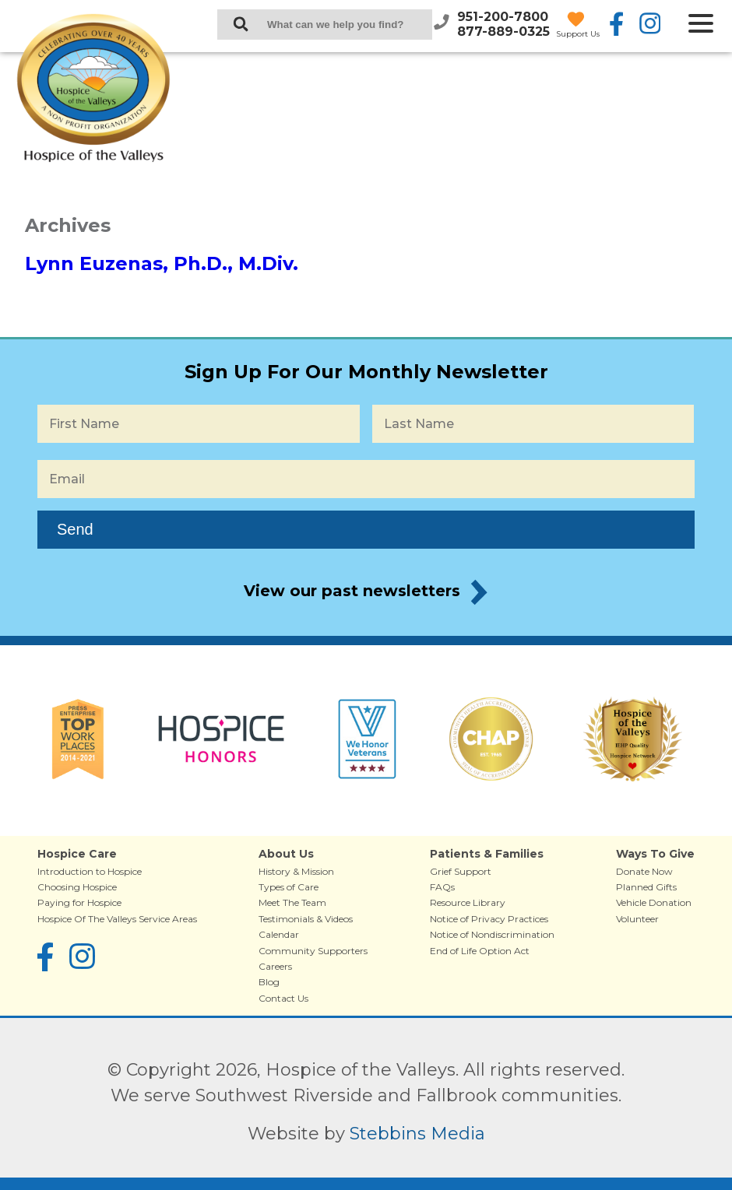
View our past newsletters (352, 590)
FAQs (442, 887)
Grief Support (460, 871)
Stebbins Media (417, 1133)
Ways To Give (655, 854)
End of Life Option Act (480, 951)
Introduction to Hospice (89, 871)
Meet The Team (292, 902)
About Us (286, 854)
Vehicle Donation (654, 902)
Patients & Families (487, 854)
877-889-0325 (503, 31)
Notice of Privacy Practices (489, 919)
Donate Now (644, 871)
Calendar (279, 934)
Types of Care (288, 887)
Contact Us (283, 998)
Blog (269, 982)
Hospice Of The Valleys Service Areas (117, 919)
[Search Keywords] (324, 24)
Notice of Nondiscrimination (492, 934)
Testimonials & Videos (306, 919)
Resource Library (467, 902)
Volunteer (637, 919)
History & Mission (296, 871)
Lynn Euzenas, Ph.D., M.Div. (161, 263)
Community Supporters (313, 951)
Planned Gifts (646, 887)
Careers (275, 966)
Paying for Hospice (79, 902)
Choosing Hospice (77, 887)
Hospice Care (77, 854)
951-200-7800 (502, 16)
